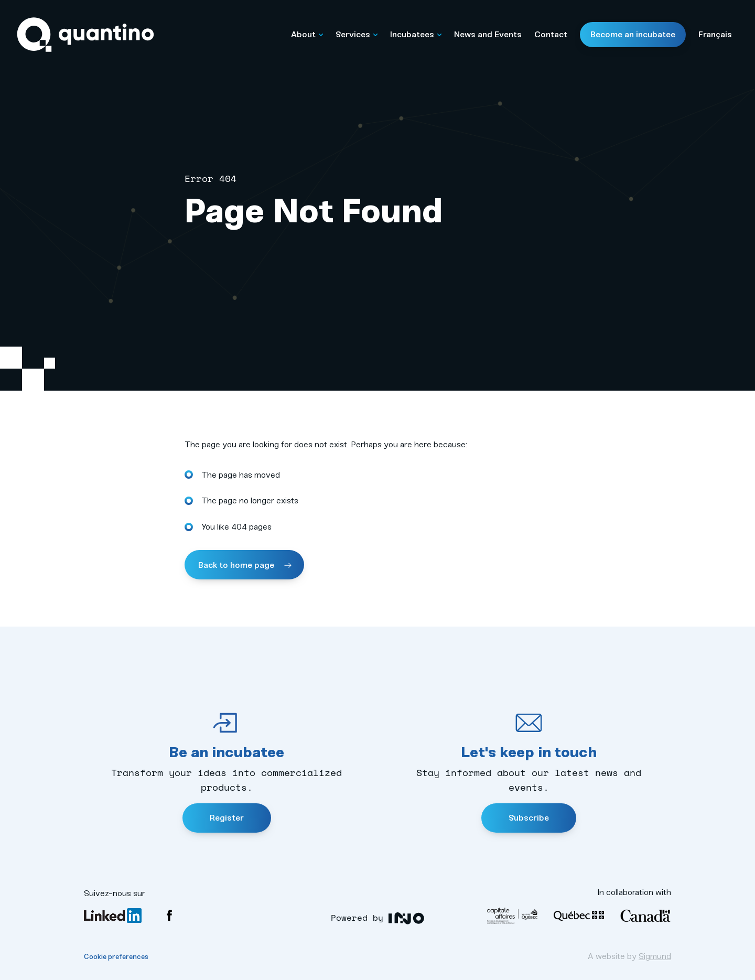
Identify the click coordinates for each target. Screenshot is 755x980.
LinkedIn (113, 915)
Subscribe (529, 818)
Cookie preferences (116, 957)
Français (715, 34)
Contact (550, 34)
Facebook (169, 915)
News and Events (488, 34)
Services (357, 34)
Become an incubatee (632, 34)
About (307, 34)
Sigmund (655, 956)
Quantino (85, 34)
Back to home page (237, 565)
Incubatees (415, 34)
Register (227, 818)
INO (407, 918)
